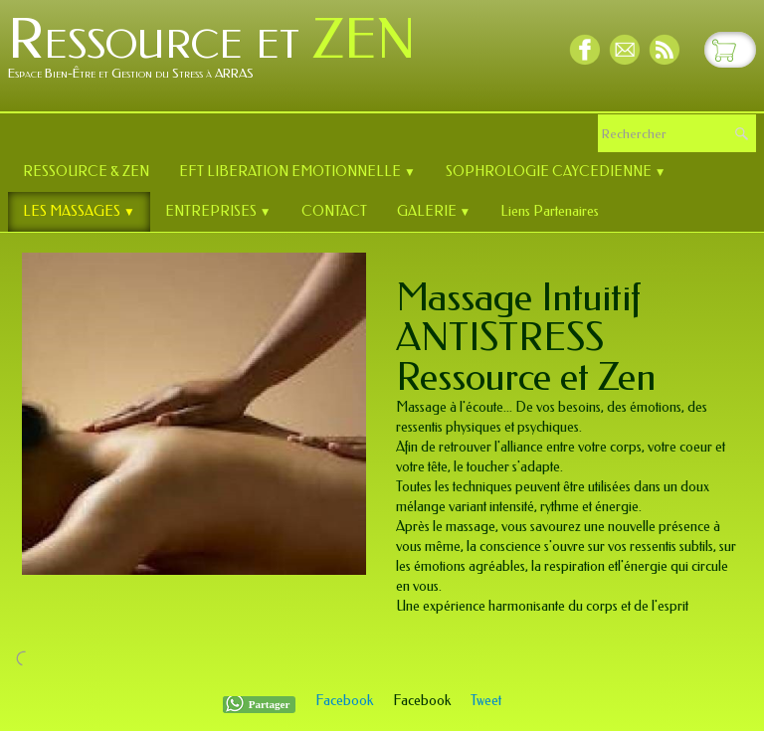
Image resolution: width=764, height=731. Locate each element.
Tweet (486, 700)
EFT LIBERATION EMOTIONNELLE (297, 171)
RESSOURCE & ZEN (86, 171)
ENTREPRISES (218, 211)
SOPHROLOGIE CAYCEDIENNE (556, 171)
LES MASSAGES (79, 211)
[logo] (219, 53)
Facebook (344, 700)
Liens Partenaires (549, 211)
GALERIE (434, 211)
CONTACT (334, 211)
